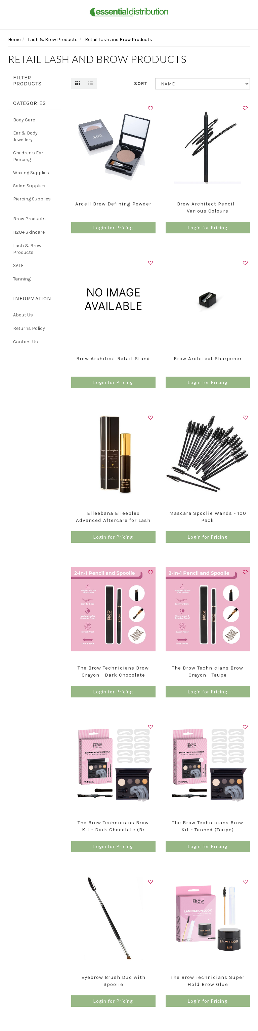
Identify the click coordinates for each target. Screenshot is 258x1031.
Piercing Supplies (32, 199)
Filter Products (27, 80)
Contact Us (25, 342)
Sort (140, 83)
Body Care (24, 120)
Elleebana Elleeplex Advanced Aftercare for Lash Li (113, 520)
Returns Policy (29, 328)
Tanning (22, 279)
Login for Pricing (113, 227)
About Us (23, 315)
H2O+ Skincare (29, 232)
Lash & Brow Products (27, 249)
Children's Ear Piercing (28, 156)
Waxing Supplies (31, 173)
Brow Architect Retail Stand (113, 358)
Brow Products (29, 219)
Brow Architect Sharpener (208, 358)
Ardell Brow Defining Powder (113, 204)
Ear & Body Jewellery (25, 136)
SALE (18, 265)
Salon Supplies (29, 186)
